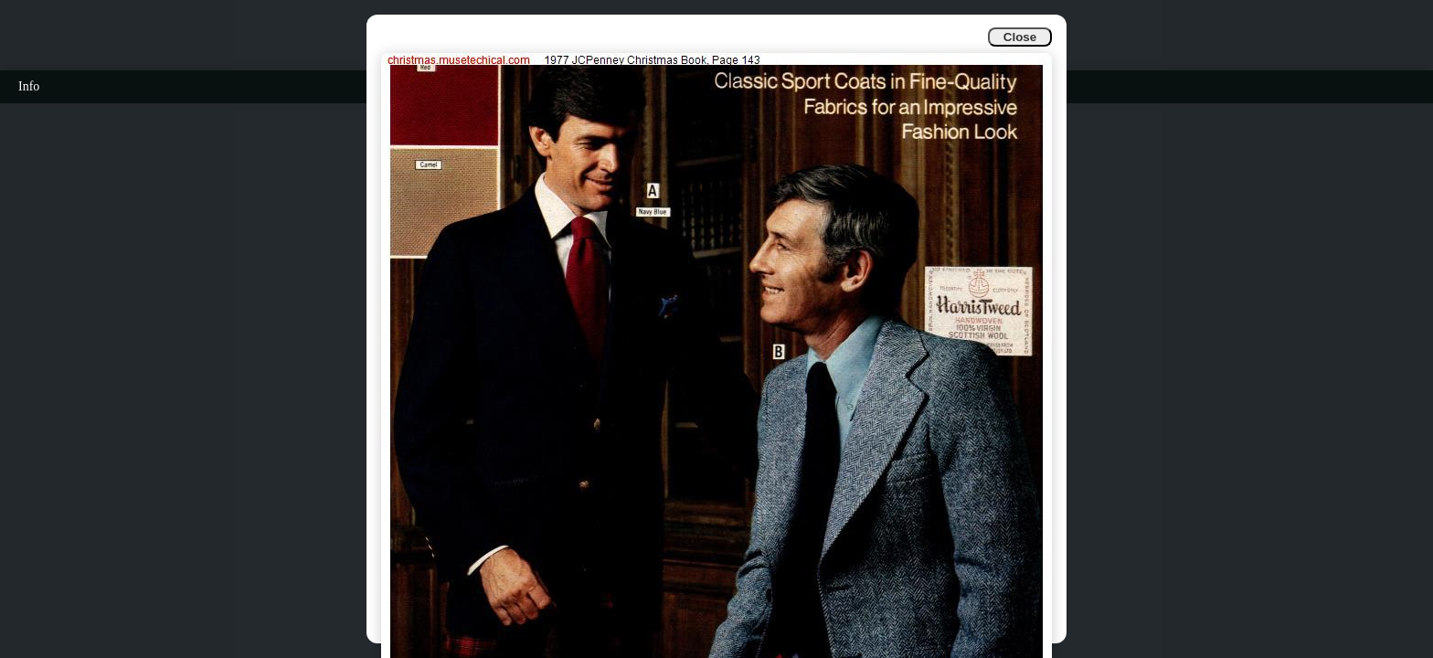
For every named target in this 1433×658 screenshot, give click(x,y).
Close (1019, 37)
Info (28, 86)
